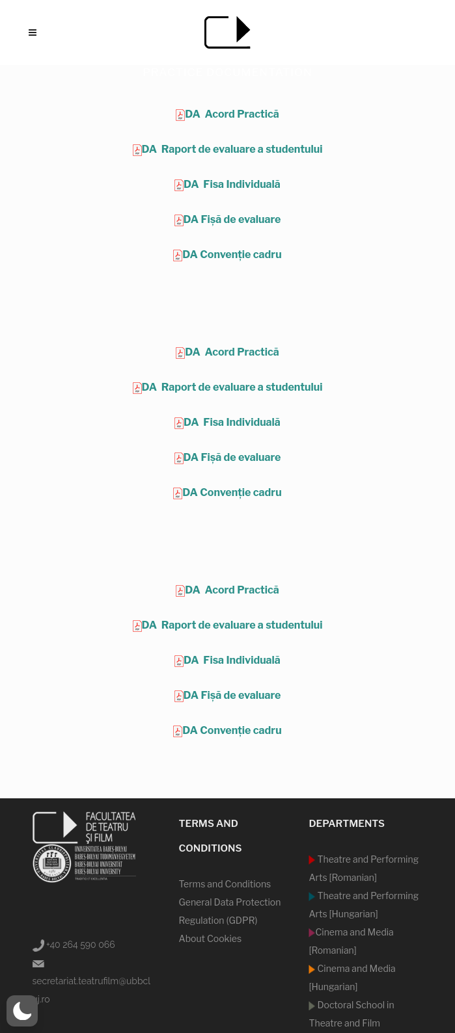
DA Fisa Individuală (232, 184)
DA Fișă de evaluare (232, 219)
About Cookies (209, 938)
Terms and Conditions (224, 883)
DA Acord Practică (232, 114)
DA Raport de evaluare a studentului (232, 149)
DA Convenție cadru (231, 254)
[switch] (22, 1010)
